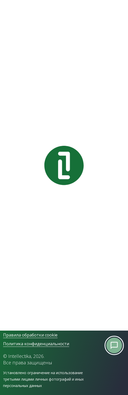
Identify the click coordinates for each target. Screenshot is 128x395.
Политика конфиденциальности (36, 344)
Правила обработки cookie (30, 335)
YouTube (11, 319)
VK (5, 311)
